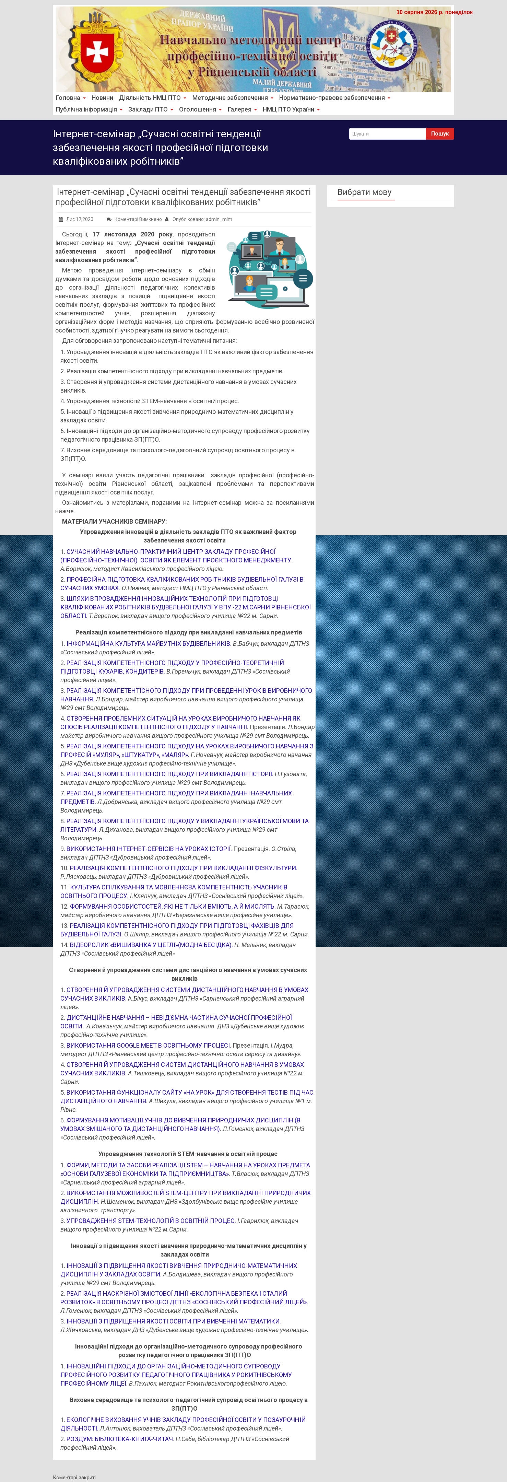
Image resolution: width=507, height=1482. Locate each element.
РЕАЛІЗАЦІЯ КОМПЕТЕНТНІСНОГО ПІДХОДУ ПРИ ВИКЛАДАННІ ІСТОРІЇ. (170, 774)
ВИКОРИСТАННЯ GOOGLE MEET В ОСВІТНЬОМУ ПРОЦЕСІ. (149, 1045)
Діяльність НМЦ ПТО (150, 97)
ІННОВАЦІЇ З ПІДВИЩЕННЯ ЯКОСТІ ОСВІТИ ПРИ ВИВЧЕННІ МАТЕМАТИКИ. (174, 1321)
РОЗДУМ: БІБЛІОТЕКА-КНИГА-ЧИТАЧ (120, 1439)
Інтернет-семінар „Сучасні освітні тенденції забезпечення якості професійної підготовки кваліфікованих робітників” (183, 197)
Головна (70, 97)
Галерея (236, 109)
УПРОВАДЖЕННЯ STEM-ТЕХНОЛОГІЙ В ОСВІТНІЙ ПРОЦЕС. (151, 1220)
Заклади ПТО (147, 109)
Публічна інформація (88, 109)
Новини (101, 97)
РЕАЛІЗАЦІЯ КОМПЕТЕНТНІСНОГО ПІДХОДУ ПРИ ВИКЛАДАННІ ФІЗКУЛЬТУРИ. (183, 868)
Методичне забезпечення (228, 97)
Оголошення (195, 109)
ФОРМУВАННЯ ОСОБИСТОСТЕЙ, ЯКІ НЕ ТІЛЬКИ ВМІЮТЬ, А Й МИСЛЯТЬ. (173, 906)
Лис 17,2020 (76, 219)
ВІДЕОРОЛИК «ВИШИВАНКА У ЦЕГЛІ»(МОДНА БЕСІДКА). (151, 944)
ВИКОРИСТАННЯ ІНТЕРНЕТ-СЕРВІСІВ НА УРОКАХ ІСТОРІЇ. (149, 848)
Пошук (440, 133)
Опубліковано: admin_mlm (198, 219)
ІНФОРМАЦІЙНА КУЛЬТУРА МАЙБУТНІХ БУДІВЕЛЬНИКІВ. (149, 643)
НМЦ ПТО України (284, 109)
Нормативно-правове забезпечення (328, 97)
